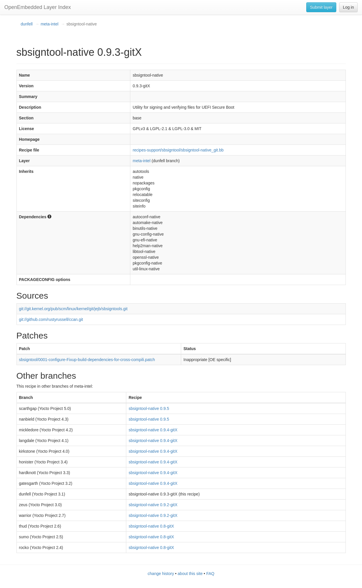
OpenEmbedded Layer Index (37, 7)
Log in (348, 7)
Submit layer (321, 7)
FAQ (210, 573)
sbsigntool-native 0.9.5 (149, 408)
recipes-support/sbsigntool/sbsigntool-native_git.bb (178, 150)
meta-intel (49, 24)
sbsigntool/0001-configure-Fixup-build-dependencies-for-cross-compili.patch (87, 359)
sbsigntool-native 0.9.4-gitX (153, 430)
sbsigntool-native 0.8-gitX (151, 526)
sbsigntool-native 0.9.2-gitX (153, 504)
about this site (190, 573)
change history (161, 573)
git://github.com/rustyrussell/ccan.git (51, 319)
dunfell (27, 24)
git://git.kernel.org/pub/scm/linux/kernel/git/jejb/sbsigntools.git (73, 308)
